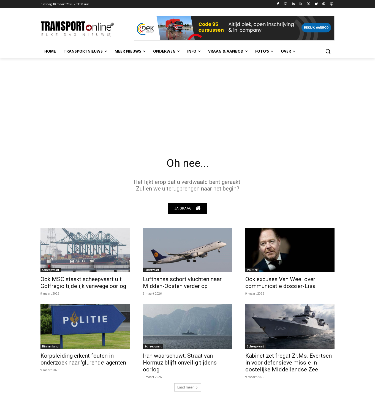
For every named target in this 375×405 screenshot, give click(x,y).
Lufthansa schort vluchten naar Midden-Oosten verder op (182, 282)
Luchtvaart (152, 270)
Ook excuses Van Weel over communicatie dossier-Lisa (280, 282)
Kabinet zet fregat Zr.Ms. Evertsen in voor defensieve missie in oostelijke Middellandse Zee (288, 362)
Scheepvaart (50, 270)
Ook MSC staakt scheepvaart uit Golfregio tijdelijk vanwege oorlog (83, 282)
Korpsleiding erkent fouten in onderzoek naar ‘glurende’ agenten (83, 359)
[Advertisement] (187, 99)
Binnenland (50, 346)
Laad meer (187, 387)
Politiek (252, 270)
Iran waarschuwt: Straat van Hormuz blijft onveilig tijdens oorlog (180, 362)
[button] (328, 51)
